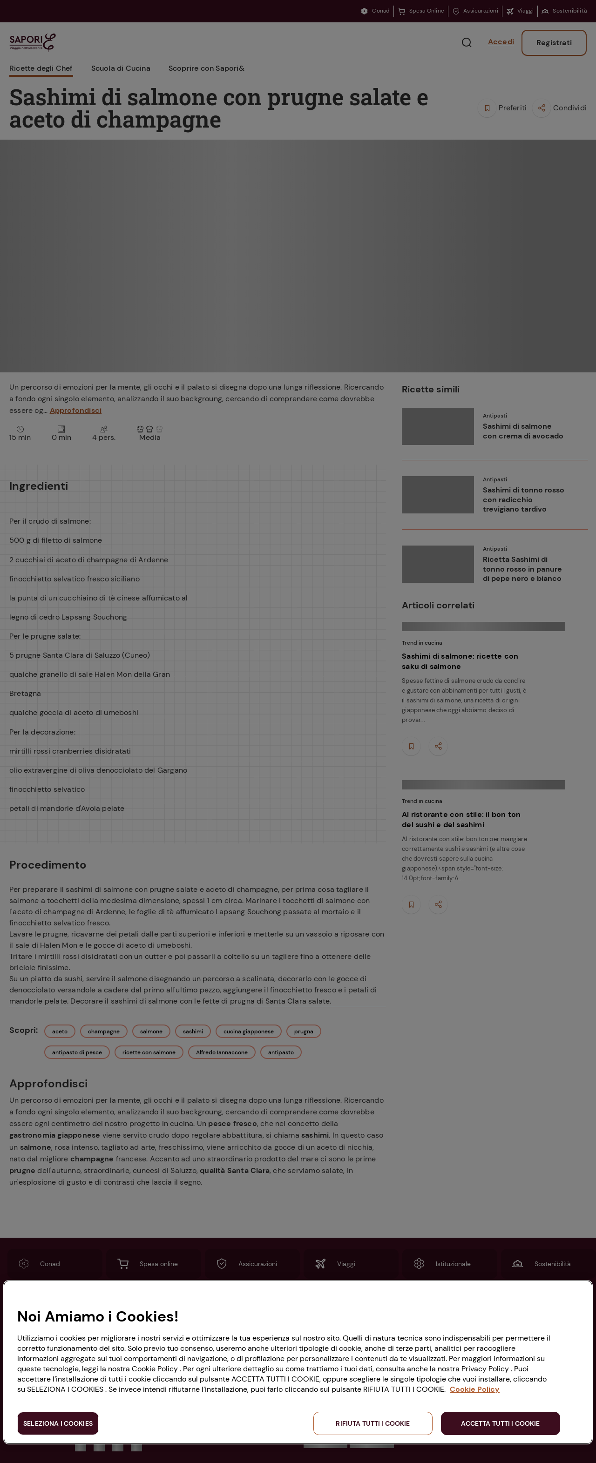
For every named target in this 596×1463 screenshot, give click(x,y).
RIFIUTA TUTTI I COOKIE (373, 1423)
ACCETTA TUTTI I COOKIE (500, 1423)
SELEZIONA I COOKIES (58, 1423)
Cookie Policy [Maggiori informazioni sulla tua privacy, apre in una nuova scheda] (475, 1389)
